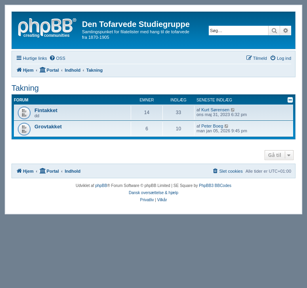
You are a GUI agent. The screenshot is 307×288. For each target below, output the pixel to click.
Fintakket (45, 110)
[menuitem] (57, 58)
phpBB (101, 185)
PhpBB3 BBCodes (215, 185)
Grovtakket (48, 127)
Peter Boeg (212, 126)
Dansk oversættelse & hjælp (153, 193)
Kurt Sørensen (215, 109)
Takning (25, 88)
